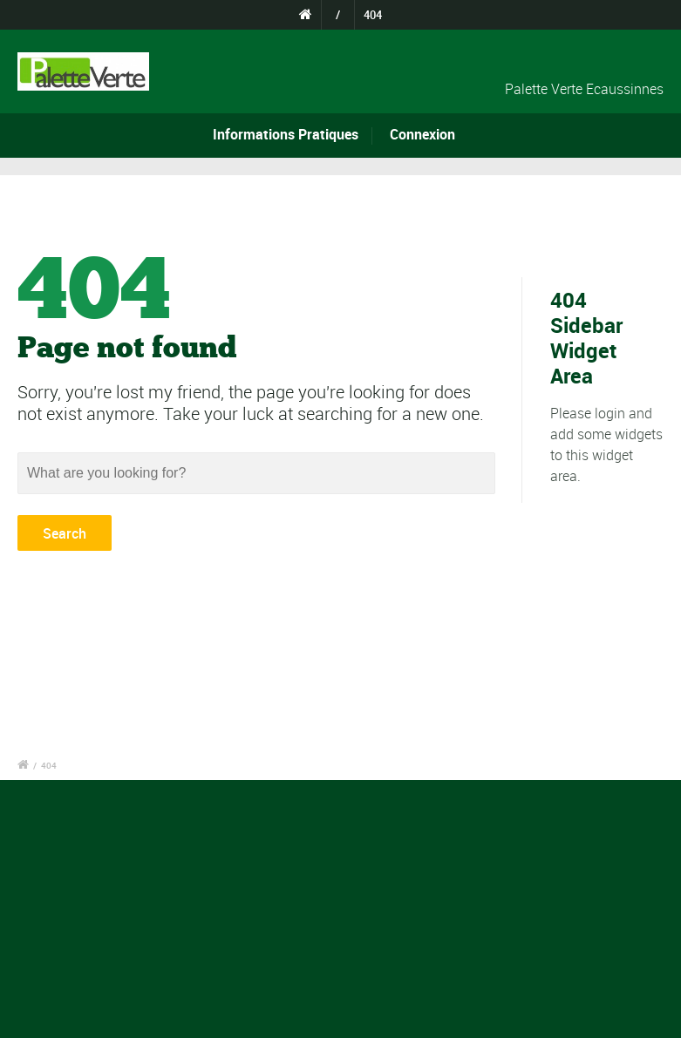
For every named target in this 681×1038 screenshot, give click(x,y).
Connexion (422, 134)
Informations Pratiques (285, 134)
